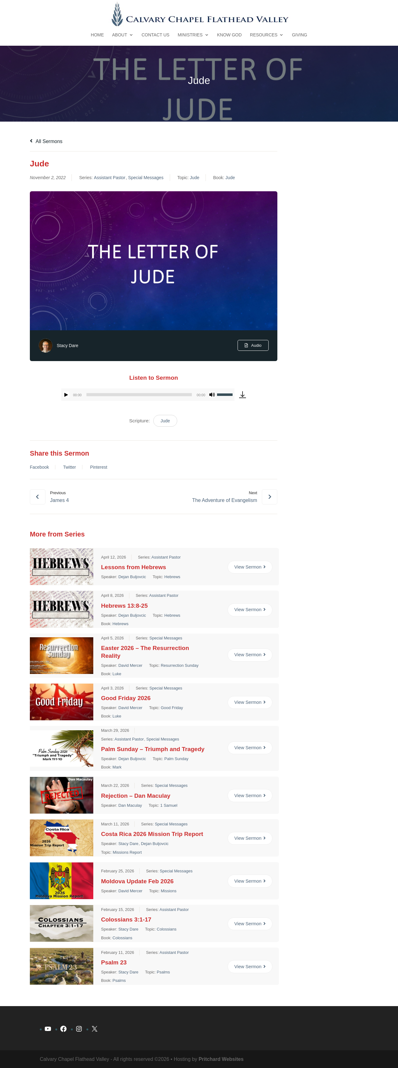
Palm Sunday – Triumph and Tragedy (153, 748)
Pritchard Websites (221, 1059)
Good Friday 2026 (125, 698)
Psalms (163, 972)
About (119, 35)
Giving (299, 35)
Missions (169, 890)
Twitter (69, 467)
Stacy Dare (67, 345)
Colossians (167, 929)
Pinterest (98, 467)
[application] (147, 394)
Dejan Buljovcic (132, 576)
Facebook (39, 467)
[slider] (139, 394)
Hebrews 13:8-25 (124, 605)
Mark (117, 766)
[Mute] (212, 395)
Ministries (190, 35)
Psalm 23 (114, 962)
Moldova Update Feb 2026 (137, 881)
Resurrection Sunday (179, 665)
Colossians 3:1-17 (126, 919)
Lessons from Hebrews (133, 567)
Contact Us (155, 35)
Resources (264, 35)
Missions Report (127, 852)
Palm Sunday (176, 758)
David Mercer (130, 665)
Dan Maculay (130, 805)
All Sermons (46, 141)
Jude (194, 177)
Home (97, 35)
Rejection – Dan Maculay (135, 795)
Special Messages (146, 177)
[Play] (66, 395)
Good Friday (172, 707)
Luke (117, 673)
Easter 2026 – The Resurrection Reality (145, 652)
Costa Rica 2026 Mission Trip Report (152, 834)
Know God (229, 35)
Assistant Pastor (109, 177)
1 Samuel (169, 805)
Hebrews (172, 576)
